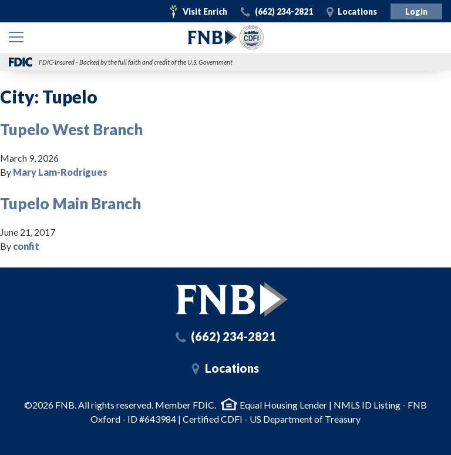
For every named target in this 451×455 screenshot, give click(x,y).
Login (416, 11)
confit (26, 246)
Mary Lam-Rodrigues (60, 172)
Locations (357, 11)
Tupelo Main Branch (70, 203)
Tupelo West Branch (71, 129)
